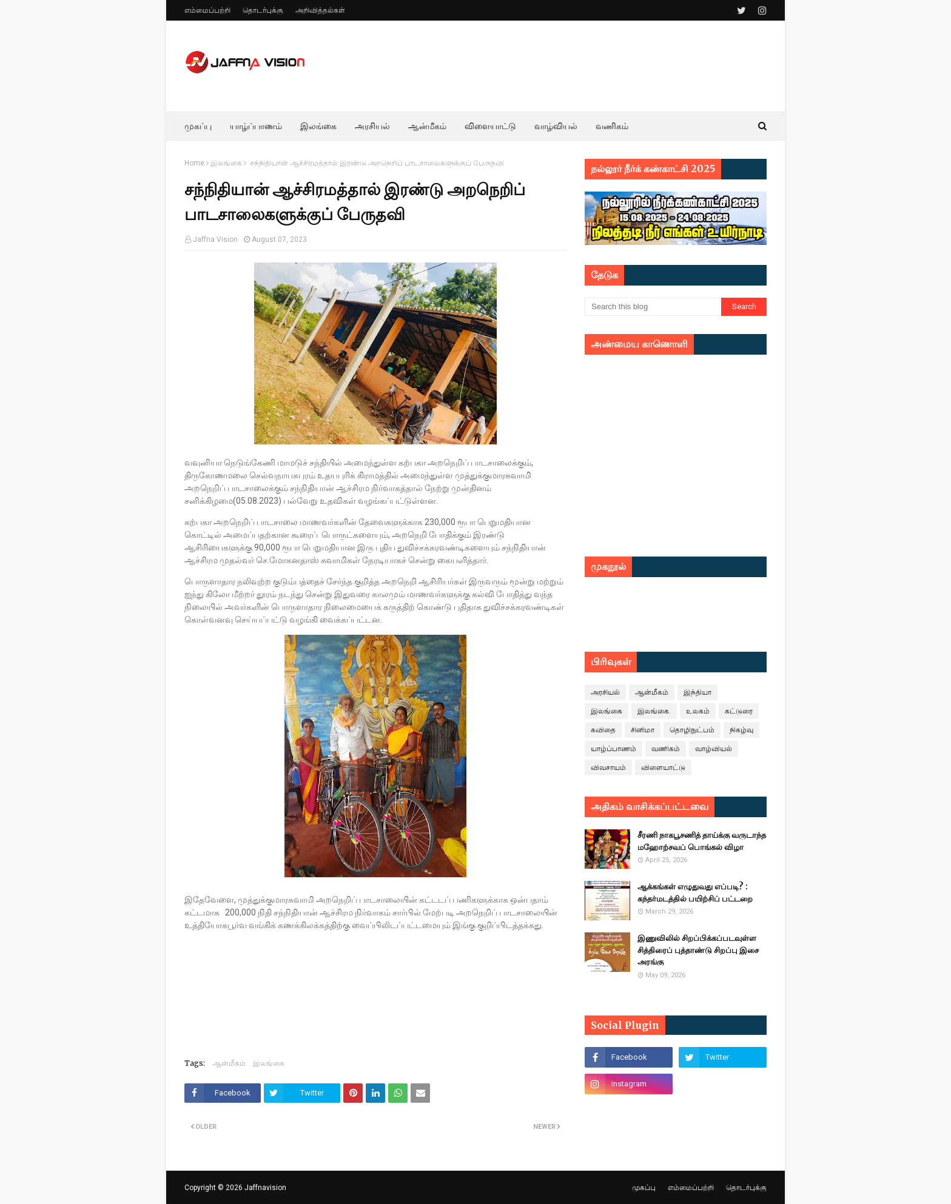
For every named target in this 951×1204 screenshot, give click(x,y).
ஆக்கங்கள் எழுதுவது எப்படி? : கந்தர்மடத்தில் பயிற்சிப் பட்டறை (695, 892)
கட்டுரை (739, 711)
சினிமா (642, 730)
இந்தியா (697, 692)
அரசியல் (605, 692)
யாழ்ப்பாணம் (613, 748)
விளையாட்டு (663, 767)
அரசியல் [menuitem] (372, 126)
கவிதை (603, 730)
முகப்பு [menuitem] (198, 126)
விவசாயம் (608, 767)
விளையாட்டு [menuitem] (490, 126)
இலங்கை (226, 163)
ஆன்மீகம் (229, 1063)
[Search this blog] (653, 307)
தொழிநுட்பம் (692, 730)
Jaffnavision (265, 1187)
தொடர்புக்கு (263, 10)
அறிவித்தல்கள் (320, 10)
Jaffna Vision (215, 239)
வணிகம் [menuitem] (612, 126)
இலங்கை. (654, 711)
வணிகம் (665, 748)
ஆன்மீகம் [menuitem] (427, 126)
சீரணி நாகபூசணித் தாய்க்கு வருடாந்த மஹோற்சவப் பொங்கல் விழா (701, 841)
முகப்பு (644, 1187)
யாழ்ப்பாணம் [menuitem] (256, 126)
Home (194, 163)
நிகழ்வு (741, 730)
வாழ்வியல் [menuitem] (555, 126)
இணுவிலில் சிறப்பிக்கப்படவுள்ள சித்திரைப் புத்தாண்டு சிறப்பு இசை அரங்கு (698, 950)
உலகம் (698, 711)
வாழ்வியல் (713, 748)
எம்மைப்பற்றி (207, 10)
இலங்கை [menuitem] (318, 126)
